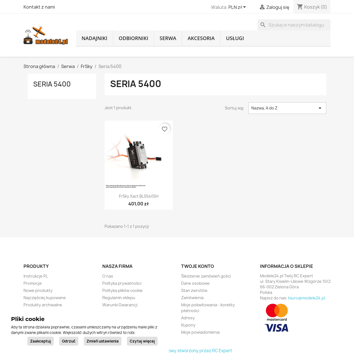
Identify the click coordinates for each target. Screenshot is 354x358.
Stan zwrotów (194, 290)
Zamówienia (192, 297)
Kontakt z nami (39, 7)
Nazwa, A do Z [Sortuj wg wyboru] (287, 108)
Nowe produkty (38, 290)
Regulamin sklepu (118, 297)
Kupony (188, 325)
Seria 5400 (52, 84)
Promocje (33, 283)
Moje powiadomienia (200, 332)
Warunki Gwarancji (119, 304)
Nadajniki (94, 38)
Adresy (188, 317)
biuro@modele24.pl (306, 297)
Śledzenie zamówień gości (206, 276)
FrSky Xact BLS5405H (138, 196)
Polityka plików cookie (122, 290)
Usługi (235, 38)
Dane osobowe (195, 283)
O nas (107, 276)
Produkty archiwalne (43, 304)
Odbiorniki (133, 38)
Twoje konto (197, 266)
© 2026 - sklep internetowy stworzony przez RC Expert (177, 351)
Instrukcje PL (36, 276)
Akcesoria (201, 38)
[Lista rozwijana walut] (238, 7)
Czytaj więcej (142, 341)
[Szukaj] (293, 24)
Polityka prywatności (121, 283)
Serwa (168, 38)
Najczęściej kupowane (45, 297)
